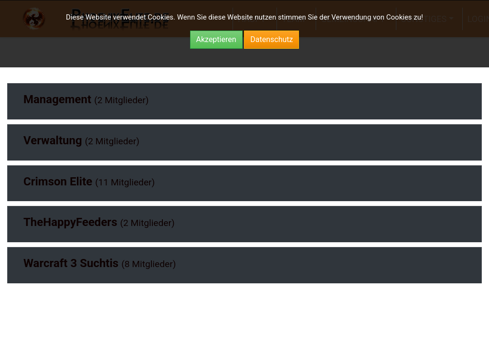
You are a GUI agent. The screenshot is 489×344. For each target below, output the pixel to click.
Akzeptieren (216, 39)
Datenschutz (271, 39)
